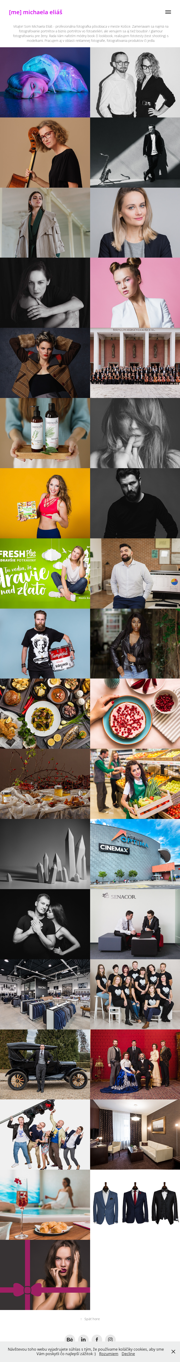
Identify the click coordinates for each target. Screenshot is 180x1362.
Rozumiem (108, 1353)
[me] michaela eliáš (35, 12)
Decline (128, 1353)
